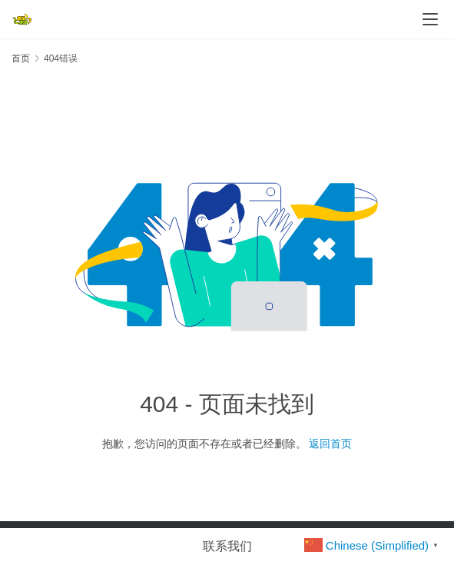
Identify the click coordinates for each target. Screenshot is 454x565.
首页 (21, 58)
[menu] (430, 19)
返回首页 (330, 443)
